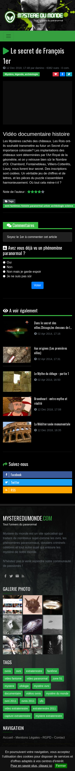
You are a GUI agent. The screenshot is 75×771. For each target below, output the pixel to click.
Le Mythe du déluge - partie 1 (51, 373)
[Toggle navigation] (8, 36)
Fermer (61, 765)
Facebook (13, 474)
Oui (9, 262)
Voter (37, 285)
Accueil (8, 737)
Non (9, 267)
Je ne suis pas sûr (19, 276)
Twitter (12, 482)
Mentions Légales (28, 737)
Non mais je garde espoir (24, 271)
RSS (10, 490)
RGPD (46, 737)
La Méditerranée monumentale (52, 424)
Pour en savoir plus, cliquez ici (31, 765)
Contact (59, 737)
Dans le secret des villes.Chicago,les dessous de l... (53, 325)
